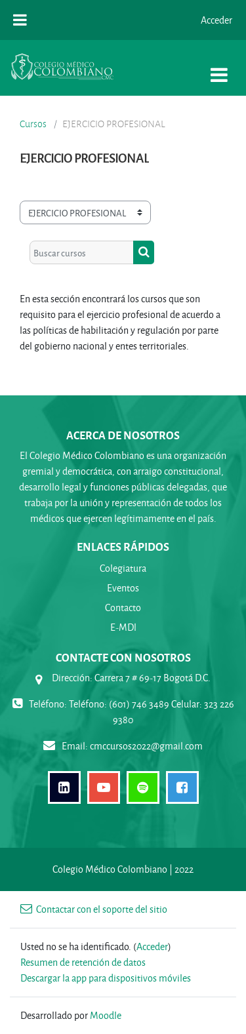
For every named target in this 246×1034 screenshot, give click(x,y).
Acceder (216, 20)
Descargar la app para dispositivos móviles (105, 978)
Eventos (123, 588)
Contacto (123, 607)
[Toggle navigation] (219, 68)
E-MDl (123, 627)
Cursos (33, 123)
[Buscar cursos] (82, 252)
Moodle (105, 1015)
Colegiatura (123, 568)
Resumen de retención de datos (83, 962)
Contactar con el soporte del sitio (93, 909)
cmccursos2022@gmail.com (146, 746)
